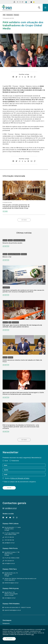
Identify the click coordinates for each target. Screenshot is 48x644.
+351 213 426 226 (9, 537)
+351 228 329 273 (9, 560)
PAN (4, 15)
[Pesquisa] (39, 7)
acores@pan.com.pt (10, 598)
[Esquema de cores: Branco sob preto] (31, 2)
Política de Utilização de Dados (20, 478)
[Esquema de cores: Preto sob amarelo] (33, 2)
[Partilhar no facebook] (14, 77)
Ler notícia (6, 246)
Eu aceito (9, 638)
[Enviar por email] (31, 77)
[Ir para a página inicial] (7, 7)
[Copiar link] (34, 77)
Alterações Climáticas (14, 254)
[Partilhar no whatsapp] (19, 77)
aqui (32, 634)
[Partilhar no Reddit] (28, 77)
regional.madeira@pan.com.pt (13, 610)
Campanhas (6, 287)
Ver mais (5, 211)
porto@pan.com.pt (10, 563)
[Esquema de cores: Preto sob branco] (28, 2)
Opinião (10, 240)
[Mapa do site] (14, 1)
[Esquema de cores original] (26, 2)
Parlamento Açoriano (19, 240)
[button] (45, 7)
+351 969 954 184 (9, 540)
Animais (5, 322)
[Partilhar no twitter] (16, 77)
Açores (5, 240)
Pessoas (16, 15)
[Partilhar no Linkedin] (25, 77)
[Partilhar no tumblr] (22, 77)
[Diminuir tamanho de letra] (17, 1)
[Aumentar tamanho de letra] (22, 1)
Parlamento (10, 15)
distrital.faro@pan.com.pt (11, 582)
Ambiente (23, 254)
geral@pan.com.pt (11, 508)
